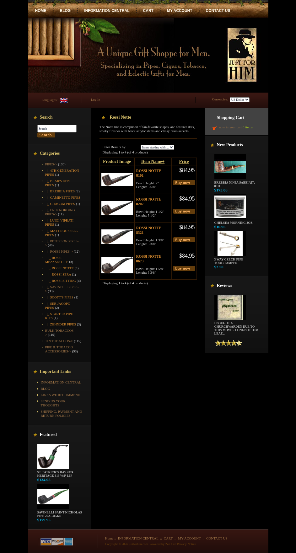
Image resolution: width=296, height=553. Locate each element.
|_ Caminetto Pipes (62, 197)
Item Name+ (152, 161)
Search (46, 117)
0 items (248, 127)
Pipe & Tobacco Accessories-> (59, 349)
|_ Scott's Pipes (59, 297)
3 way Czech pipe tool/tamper (230, 260)
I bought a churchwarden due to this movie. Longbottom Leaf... (236, 327)
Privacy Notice (186, 544)
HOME (40, 10)
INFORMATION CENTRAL (106, 10)
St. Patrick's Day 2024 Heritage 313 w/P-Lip (55, 472)
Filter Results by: (114, 147)
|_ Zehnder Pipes (60, 324)
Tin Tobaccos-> (59, 341)
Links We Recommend (60, 395)
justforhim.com (138, 544)
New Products (230, 144)
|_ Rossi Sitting (60, 280)
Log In (95, 99)
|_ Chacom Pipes (60, 204)
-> (51, 164)
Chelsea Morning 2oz (233, 221)
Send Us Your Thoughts (53, 403)
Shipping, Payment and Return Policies (61, 413)
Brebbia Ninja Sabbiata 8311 (234, 183)
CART (148, 10)
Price (184, 161)
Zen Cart (170, 544)
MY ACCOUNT (179, 10)
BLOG (65, 10)
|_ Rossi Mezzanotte (56, 260)
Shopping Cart (231, 117)
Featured (48, 434)
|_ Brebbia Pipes (60, 191)
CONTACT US (218, 10)
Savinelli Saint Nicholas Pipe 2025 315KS (59, 513)
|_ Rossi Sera (58, 274)
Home (109, 538)
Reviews (224, 285)
